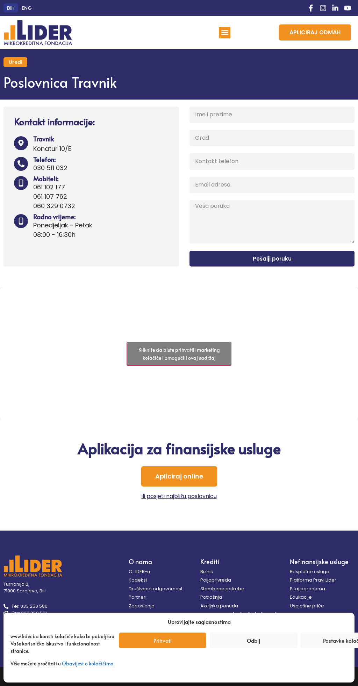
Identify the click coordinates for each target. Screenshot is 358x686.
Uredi (15, 62)
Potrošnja (211, 597)
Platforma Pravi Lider (313, 580)
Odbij (253, 640)
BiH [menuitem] (11, 8)
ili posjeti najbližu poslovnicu (179, 496)
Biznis (206, 571)
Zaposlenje (142, 606)
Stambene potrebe (222, 588)
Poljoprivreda (215, 580)
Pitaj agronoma (307, 588)
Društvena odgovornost (155, 588)
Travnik (43, 138)
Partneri (137, 597)
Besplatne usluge (309, 571)
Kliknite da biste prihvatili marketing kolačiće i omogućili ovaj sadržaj (179, 353)
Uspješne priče (307, 606)
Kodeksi (138, 580)
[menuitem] (10, 8)
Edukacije (301, 597)
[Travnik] (21, 143)
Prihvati (162, 640)
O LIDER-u (139, 571)
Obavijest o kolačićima (88, 663)
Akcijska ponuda (219, 606)
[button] (224, 32)
